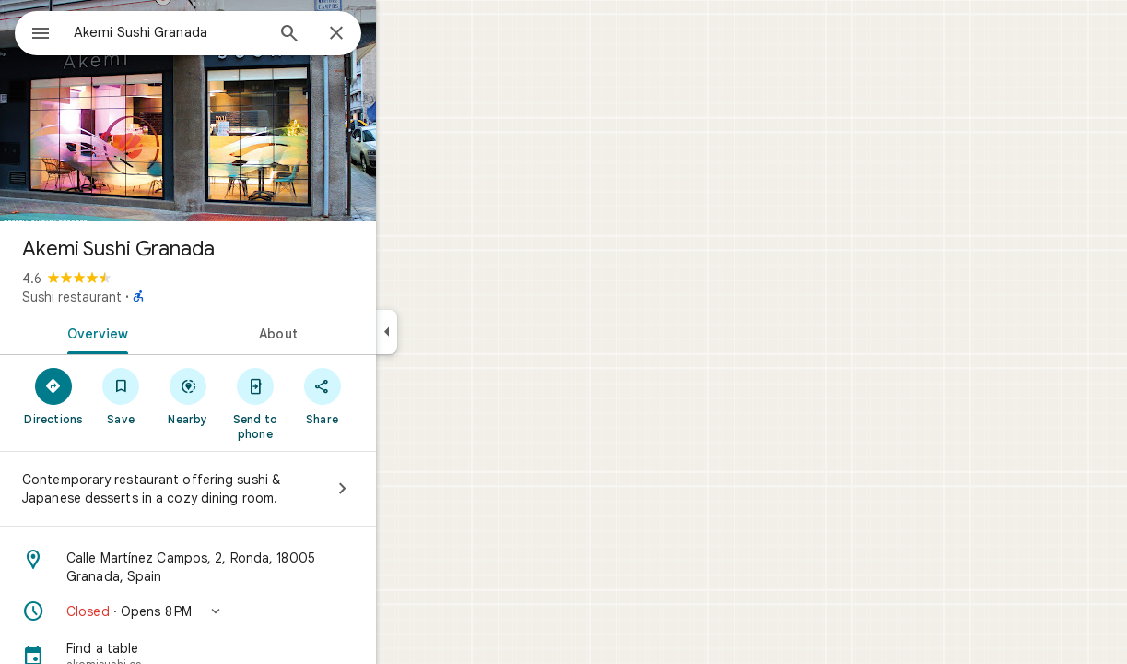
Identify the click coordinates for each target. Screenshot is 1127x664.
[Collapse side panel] (453, 332)
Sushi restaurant (138, 297)
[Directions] (120, 395)
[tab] (160, 332)
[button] (254, 611)
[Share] (388, 395)
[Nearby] (254, 395)
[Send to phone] (321, 403)
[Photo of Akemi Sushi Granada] (254, 110)
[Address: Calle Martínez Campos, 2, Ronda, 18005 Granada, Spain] (254, 567)
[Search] (356, 35)
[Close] (403, 34)
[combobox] (216, 32)
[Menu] (33, 31)
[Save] (187, 395)
